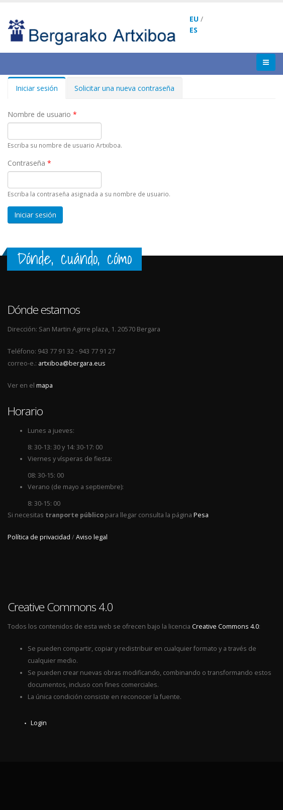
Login (39, 723)
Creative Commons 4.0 (225, 626)
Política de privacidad (39, 537)
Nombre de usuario (42, 114)
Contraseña (29, 163)
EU (194, 19)
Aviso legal (92, 537)
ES (194, 30)
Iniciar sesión (41, 91)
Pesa (201, 515)
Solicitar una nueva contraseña (124, 88)
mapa (44, 385)
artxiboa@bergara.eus (72, 363)
